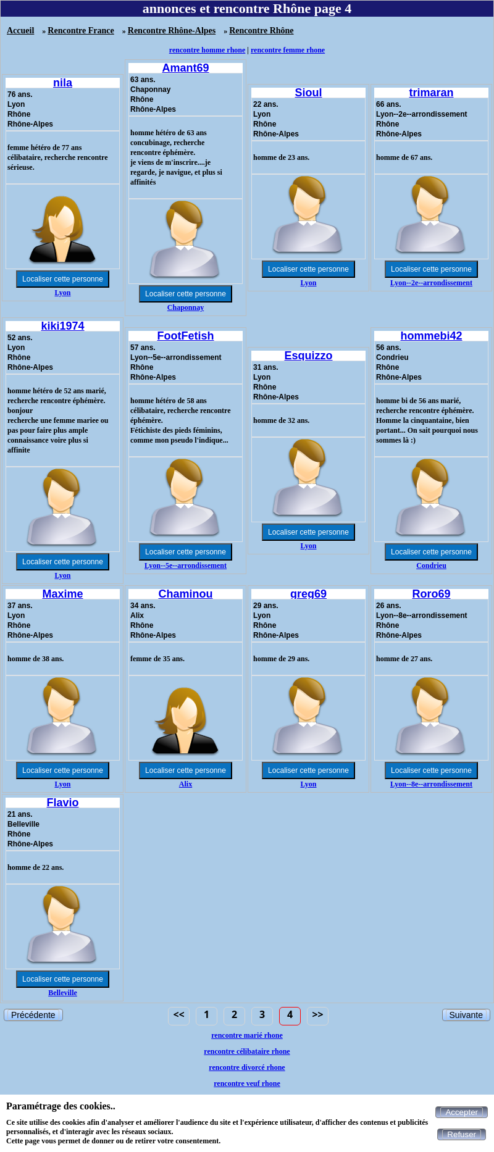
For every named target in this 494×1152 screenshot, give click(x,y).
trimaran (431, 92)
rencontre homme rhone (207, 50)
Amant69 (185, 68)
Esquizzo (308, 355)
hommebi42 (431, 336)
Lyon (62, 292)
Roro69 (431, 594)
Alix (185, 784)
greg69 (308, 594)
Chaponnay (185, 307)
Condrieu (431, 565)
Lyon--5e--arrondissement (185, 565)
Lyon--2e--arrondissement (431, 282)
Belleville (62, 992)
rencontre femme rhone (288, 50)
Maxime (62, 594)
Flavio (62, 802)
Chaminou (186, 594)
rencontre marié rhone (247, 1035)
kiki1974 (62, 326)
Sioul (308, 92)
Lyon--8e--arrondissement (431, 784)
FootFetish (185, 336)
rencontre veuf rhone (247, 1083)
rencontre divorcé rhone (247, 1067)
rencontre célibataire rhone (247, 1051)
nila (62, 83)
